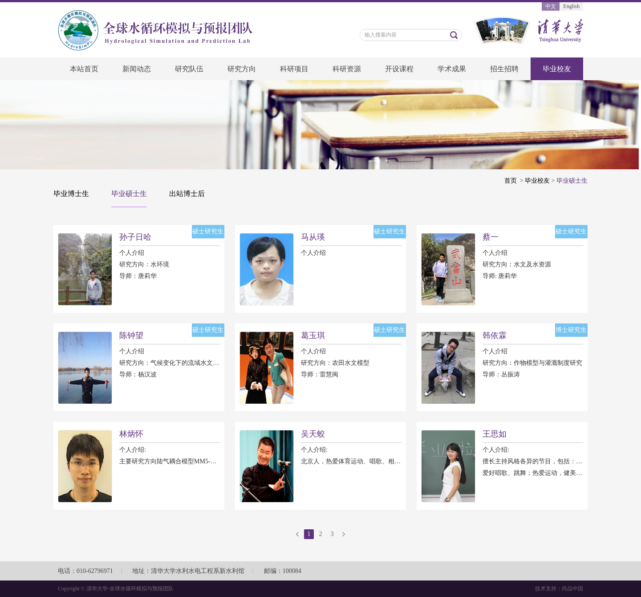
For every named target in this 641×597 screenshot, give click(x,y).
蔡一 (491, 237)
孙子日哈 (135, 237)
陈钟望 (131, 335)
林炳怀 (131, 433)
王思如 (495, 433)
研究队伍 (189, 69)
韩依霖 (495, 335)
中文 (550, 6)
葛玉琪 (313, 335)
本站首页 (84, 69)
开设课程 (399, 69)
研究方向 (241, 69)
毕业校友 (557, 69)
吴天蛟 (313, 433)
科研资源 (347, 69)
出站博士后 (187, 193)
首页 (510, 180)
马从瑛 (313, 237)
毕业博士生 (71, 193)
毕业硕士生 (129, 193)
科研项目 (294, 69)
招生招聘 (504, 69)
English (571, 6)
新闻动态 (136, 69)
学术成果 (452, 69)
